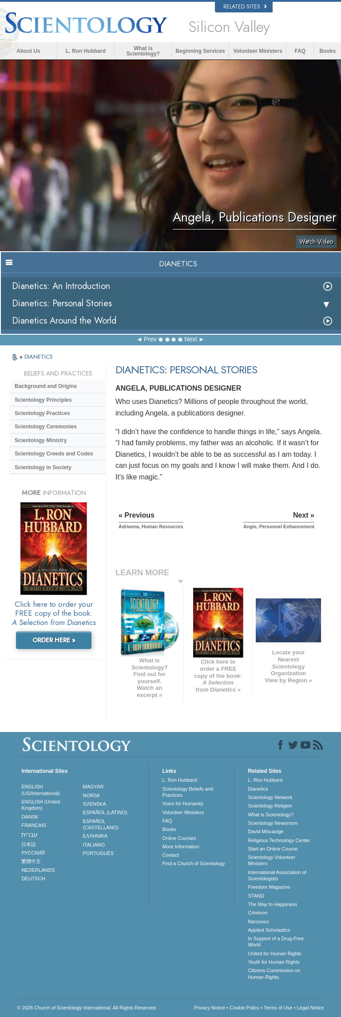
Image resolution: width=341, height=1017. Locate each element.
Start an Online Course (272, 848)
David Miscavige (265, 831)
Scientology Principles (43, 400)
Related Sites (245, 7)
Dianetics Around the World (64, 320)
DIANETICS (38, 356)
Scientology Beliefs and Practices (188, 792)
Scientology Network (270, 797)
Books (327, 51)
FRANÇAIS (33, 825)
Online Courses (179, 838)
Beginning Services (200, 51)
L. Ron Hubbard (86, 51)
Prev (150, 339)
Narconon (258, 921)
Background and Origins (46, 386)
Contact (171, 855)
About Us (28, 51)
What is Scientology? (143, 51)
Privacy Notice (209, 1007)
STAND (256, 895)
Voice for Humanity (183, 803)
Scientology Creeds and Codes (54, 454)
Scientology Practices (42, 413)
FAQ (300, 51)
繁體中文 (31, 861)
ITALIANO (94, 844)
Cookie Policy (244, 1007)
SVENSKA (94, 804)
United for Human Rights (274, 953)
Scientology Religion (270, 805)
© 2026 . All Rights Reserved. (87, 1007)
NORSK (91, 795)
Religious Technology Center (279, 840)
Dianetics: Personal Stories (62, 303)
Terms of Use (278, 1007)
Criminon (257, 912)
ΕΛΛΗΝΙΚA (95, 836)
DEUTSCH (33, 878)
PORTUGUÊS (98, 853)
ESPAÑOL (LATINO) (105, 812)
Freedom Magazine (269, 887)
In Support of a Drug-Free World (275, 941)
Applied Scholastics (269, 930)
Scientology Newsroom (273, 823)
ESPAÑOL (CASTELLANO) (101, 824)
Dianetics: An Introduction (61, 286)
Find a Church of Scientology (194, 863)
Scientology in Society (43, 467)
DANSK (29, 816)
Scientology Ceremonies (46, 426)
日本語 (28, 844)
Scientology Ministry (41, 440)
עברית (29, 834)
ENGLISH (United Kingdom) (40, 805)
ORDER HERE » (53, 640)
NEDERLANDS (38, 870)
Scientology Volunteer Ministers (271, 860)
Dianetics (258, 788)
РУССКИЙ (32, 852)
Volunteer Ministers (257, 51)
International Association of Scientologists (277, 875)
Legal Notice (310, 1007)
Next (190, 339)
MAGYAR (93, 786)
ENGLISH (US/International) (40, 789)
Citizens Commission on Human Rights (274, 973)
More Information (181, 846)
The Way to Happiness (272, 904)
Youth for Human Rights (273, 962)
